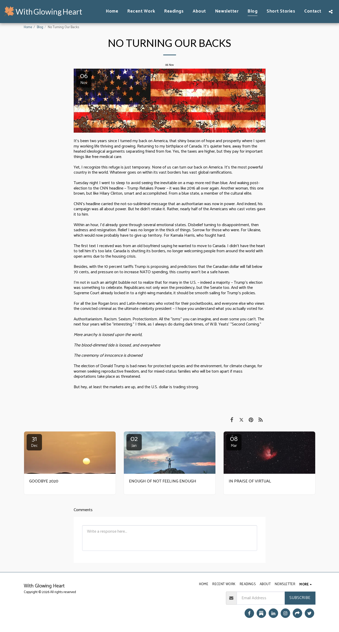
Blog (40, 27)
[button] (330, 11)
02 (134, 441)
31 (34, 441)
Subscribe (299, 597)
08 (234, 441)
